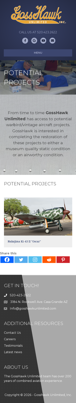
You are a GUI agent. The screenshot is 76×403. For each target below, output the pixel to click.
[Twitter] (21, 259)
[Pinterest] (63, 259)
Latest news (13, 352)
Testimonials (13, 345)
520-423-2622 (20, 295)
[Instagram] (35, 259)
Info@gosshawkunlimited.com (33, 308)
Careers (10, 339)
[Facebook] (7, 259)
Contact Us (12, 333)
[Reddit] (49, 259)
